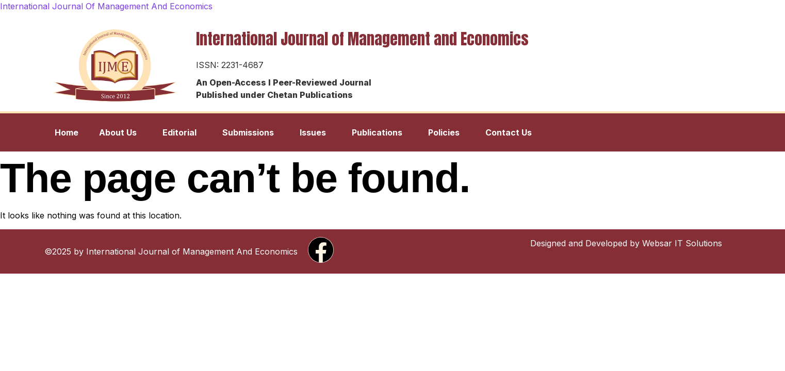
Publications (377, 132)
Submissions (248, 132)
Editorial (179, 132)
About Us (118, 132)
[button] (120, 132)
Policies (444, 132)
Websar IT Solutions (682, 243)
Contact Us (508, 132)
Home (66, 132)
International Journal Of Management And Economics (106, 6)
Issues (313, 132)
